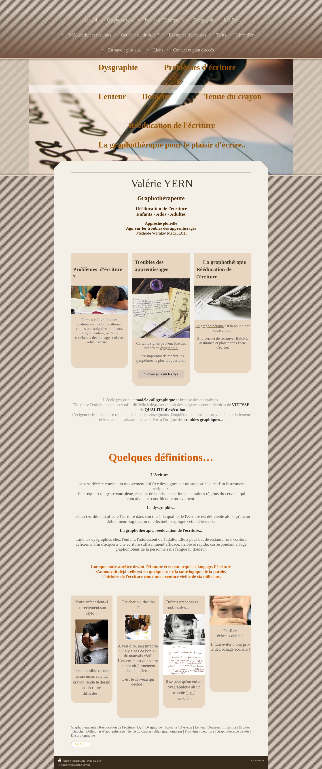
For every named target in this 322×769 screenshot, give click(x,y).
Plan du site (94, 760)
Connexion (257, 760)
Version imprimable (71, 760)
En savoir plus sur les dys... (160, 374)
